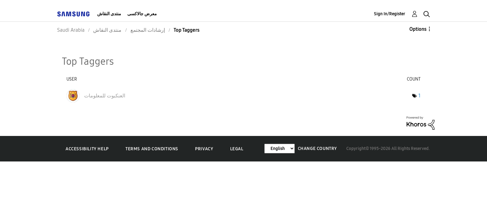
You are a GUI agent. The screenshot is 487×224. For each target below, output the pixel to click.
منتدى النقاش (109, 13)
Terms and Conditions (151, 149)
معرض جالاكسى (142, 13)
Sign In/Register (389, 13)
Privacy (204, 149)
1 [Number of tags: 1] (419, 96)
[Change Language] (279, 148)
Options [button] (417, 29)
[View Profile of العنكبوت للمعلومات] (104, 96)
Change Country (317, 148)
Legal (237, 149)
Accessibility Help (87, 149)
